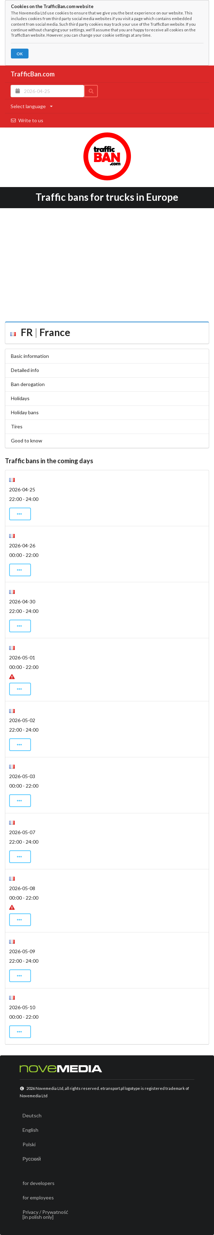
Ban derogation (28, 384)
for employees (38, 1197)
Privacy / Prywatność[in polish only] (45, 1214)
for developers (39, 1183)
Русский (32, 1159)
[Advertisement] (107, 262)
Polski (29, 1144)
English (30, 1130)
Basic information (30, 356)
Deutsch (32, 1115)
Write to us (27, 120)
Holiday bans (25, 412)
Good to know (26, 440)
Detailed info (25, 370)
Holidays (20, 398)
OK (20, 53)
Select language (32, 106)
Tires (17, 426)
